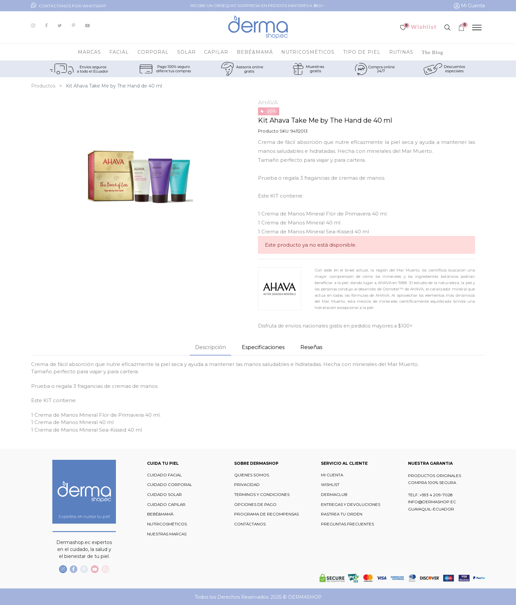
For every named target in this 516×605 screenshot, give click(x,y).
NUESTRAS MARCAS (166, 534)
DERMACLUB (334, 494)
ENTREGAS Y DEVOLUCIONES (350, 504)
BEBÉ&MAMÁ (160, 514)
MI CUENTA (332, 475)
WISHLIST (330, 484)
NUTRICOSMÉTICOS (167, 524)
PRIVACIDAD (247, 484)
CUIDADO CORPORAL (169, 484)
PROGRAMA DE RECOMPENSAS (266, 514)
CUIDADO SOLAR (164, 494)
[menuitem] (432, 52)
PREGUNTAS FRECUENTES (347, 524)
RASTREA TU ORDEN (341, 514)
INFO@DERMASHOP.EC (432, 502)
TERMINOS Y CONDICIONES (261, 494)
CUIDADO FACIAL (164, 475)
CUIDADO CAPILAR (166, 504)
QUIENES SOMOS (251, 475)
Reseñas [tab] (311, 347)
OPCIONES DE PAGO (255, 504)
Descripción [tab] (210, 347)
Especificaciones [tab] (263, 347)
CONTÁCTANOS (250, 524)
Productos (43, 86)
